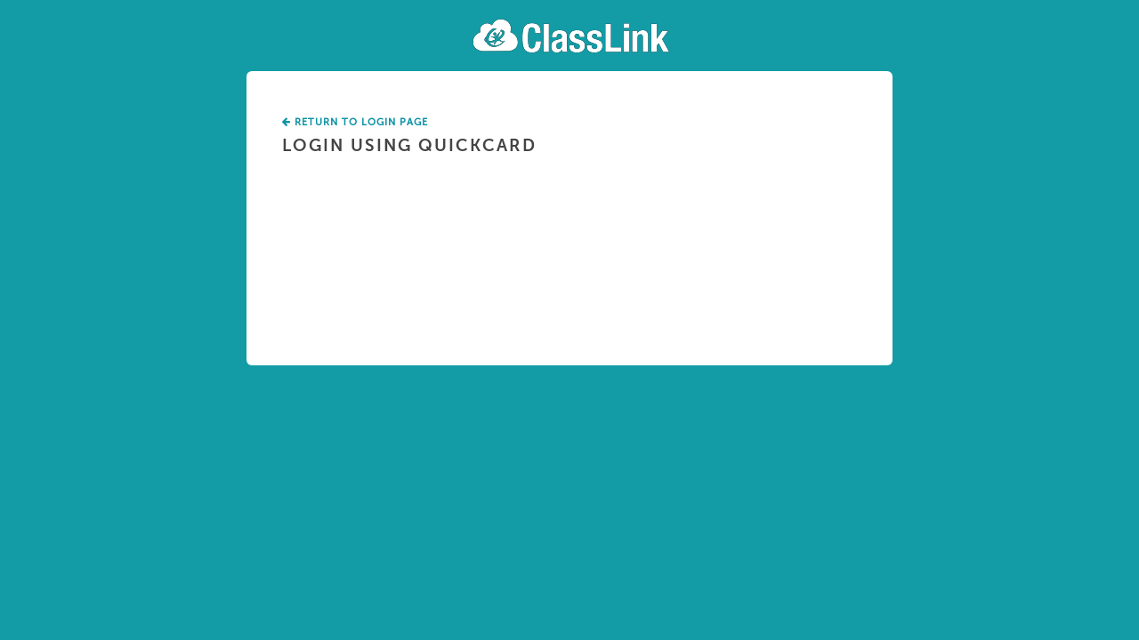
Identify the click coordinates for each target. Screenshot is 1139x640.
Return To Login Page (355, 122)
